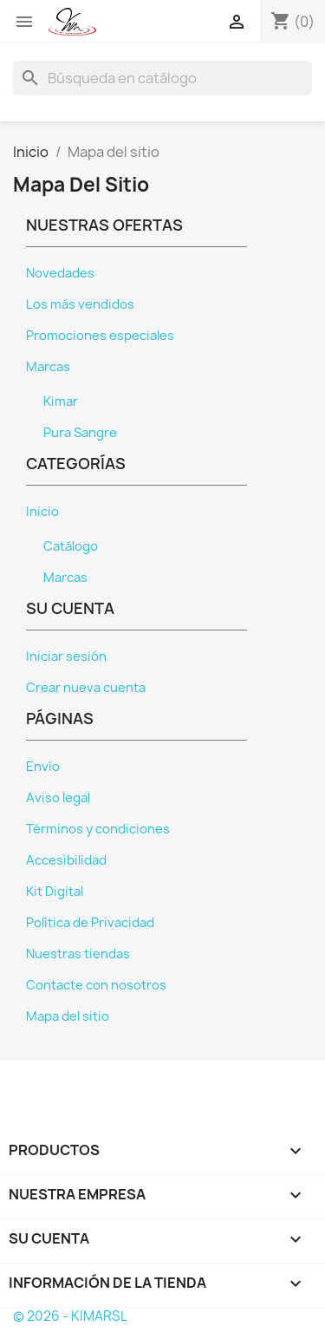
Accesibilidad (66, 860)
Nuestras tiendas (78, 954)
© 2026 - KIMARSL (70, 1316)
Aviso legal (58, 798)
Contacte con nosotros (96, 985)
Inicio (42, 511)
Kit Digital (54, 891)
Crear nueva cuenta (86, 687)
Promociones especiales (100, 335)
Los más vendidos (80, 304)
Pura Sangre (80, 432)
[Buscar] (162, 78)
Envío (43, 766)
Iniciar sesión (66, 656)
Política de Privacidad (90, 922)
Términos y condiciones (98, 829)
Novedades (60, 273)
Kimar (60, 401)
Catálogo (70, 546)
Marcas (48, 367)
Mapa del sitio (67, 1016)
